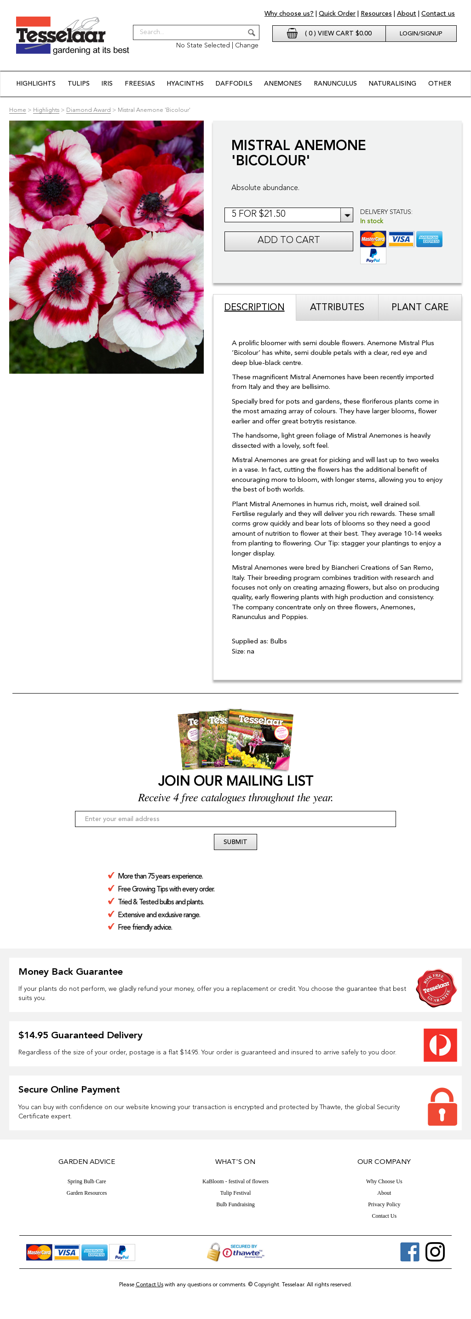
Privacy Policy (384, 1204)
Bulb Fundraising (235, 1204)
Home (17, 110)
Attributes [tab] (337, 307)
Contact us (438, 14)
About (406, 14)
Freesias (140, 84)
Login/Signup (421, 34)
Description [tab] (254, 307)
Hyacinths (185, 84)
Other (439, 84)
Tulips (79, 84)
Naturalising (392, 84)
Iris (107, 84)
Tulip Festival (235, 1192)
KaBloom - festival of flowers (235, 1181)
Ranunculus (334, 84)
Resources (376, 14)
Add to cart (289, 240)
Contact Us (384, 1215)
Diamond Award (88, 110)
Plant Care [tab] (419, 307)
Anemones (282, 84)
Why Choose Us (384, 1181)
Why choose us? (289, 14)
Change (246, 45)
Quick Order (337, 14)
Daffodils (234, 84)
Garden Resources (87, 1192)
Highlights (36, 84)
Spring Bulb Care (87, 1181)
